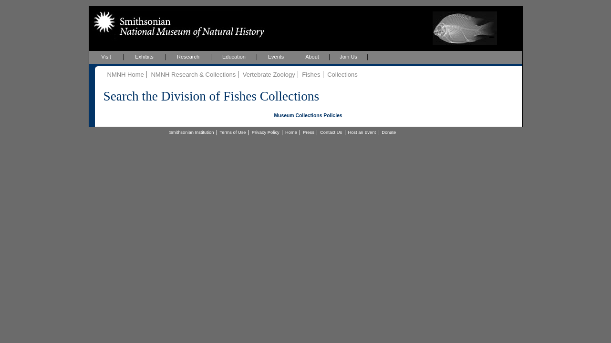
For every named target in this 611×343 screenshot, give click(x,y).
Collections (342, 74)
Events (276, 57)
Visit (106, 57)
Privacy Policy (266, 132)
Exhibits (144, 57)
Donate (389, 132)
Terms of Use (233, 132)
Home (291, 132)
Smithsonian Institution (191, 132)
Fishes (311, 74)
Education (234, 57)
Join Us (348, 57)
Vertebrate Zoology (269, 74)
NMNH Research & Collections (193, 74)
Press (308, 132)
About (312, 57)
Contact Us (331, 132)
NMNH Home (125, 74)
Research (188, 57)
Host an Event (362, 132)
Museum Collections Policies (308, 115)
